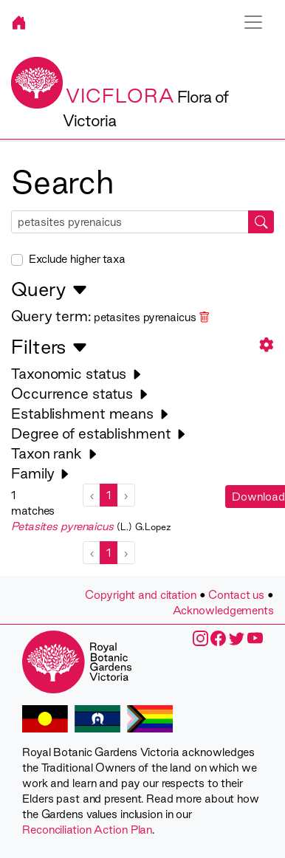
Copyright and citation (140, 594)
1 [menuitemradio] (108, 495)
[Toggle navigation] (253, 22)
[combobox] (142, 221)
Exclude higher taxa (77, 259)
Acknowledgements (223, 610)
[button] (266, 344)
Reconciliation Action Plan (87, 829)
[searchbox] (130, 221)
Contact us (236, 594)
